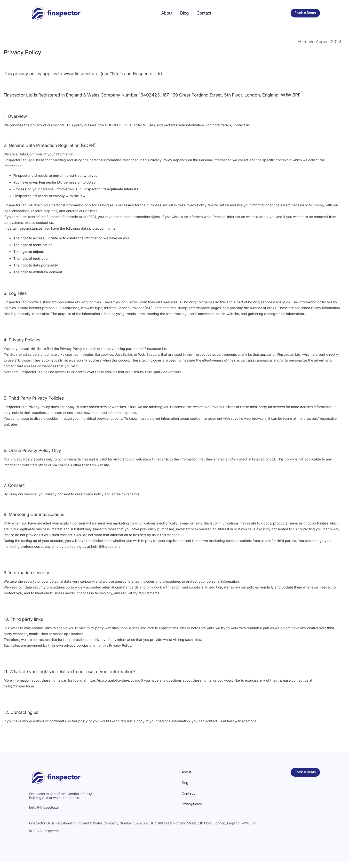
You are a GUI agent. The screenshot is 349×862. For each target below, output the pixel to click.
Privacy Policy (192, 804)
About (166, 13)
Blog (184, 13)
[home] (55, 13)
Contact (204, 13)
